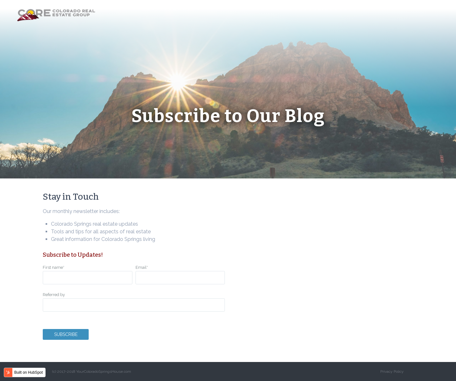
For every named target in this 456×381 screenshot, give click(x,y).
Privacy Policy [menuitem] (392, 371)
